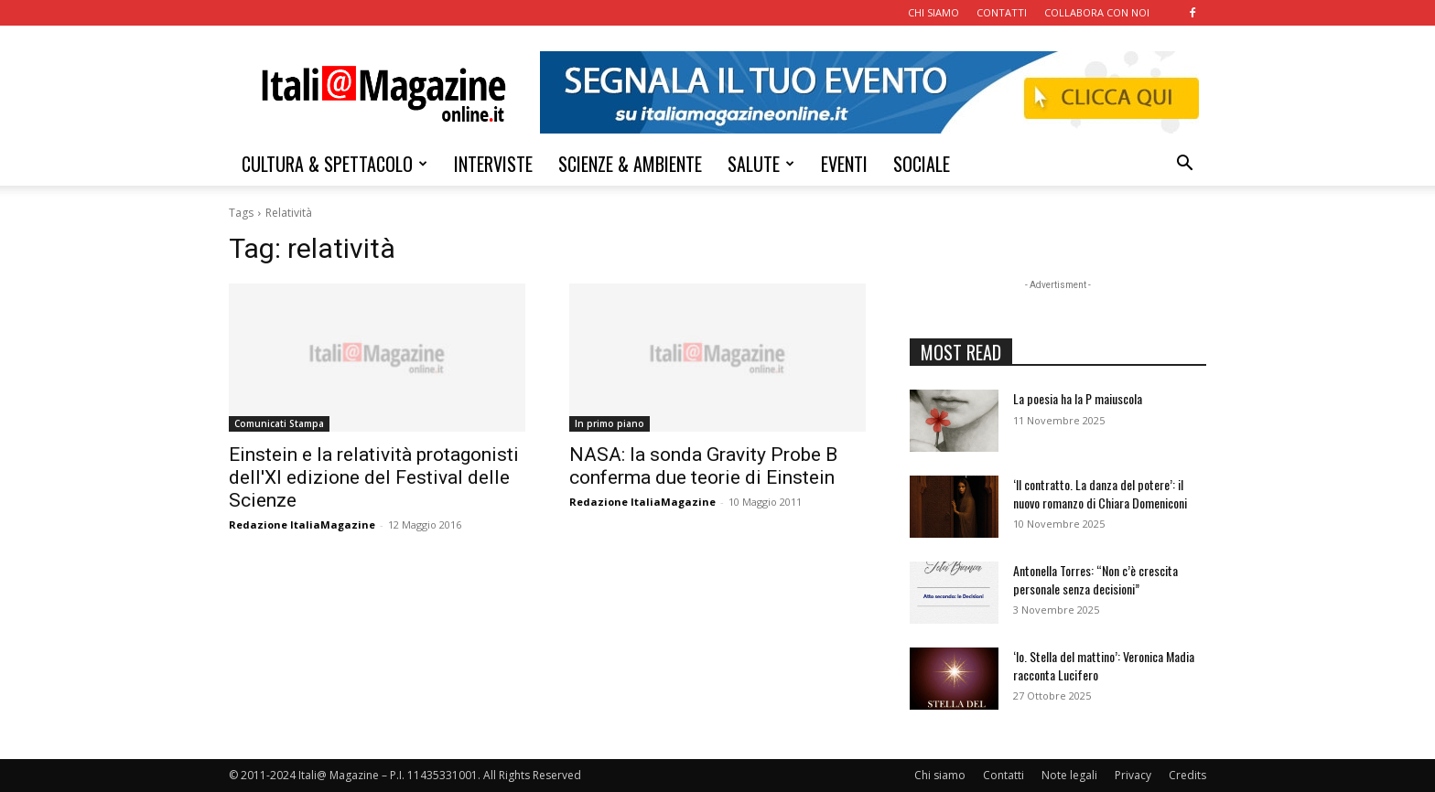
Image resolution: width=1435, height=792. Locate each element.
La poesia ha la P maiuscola (1077, 398)
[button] (1184, 165)
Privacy (1133, 775)
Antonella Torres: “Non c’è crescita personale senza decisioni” (1095, 579)
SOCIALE (921, 163)
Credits (1187, 775)
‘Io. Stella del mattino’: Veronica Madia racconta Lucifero (1103, 665)
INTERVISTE (493, 163)
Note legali (1069, 775)
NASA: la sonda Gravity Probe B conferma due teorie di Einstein (703, 466)
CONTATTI (1001, 12)
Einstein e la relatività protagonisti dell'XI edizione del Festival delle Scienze (374, 477)
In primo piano (609, 423)
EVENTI (844, 163)
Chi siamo (940, 775)
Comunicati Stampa (279, 423)
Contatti (1003, 775)
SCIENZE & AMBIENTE (630, 163)
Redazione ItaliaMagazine (302, 524)
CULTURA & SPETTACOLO (334, 163)
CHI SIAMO (933, 12)
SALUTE (761, 163)
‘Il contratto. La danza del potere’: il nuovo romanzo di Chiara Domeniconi (1100, 493)
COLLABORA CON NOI (1096, 12)
